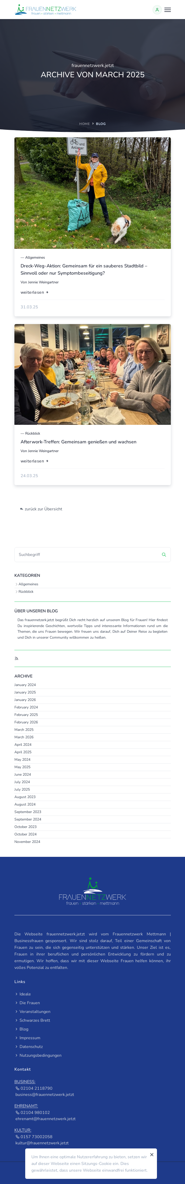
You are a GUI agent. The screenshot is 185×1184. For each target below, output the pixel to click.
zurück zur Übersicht (41, 509)
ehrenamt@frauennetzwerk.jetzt (45, 1119)
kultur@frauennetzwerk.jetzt (42, 1143)
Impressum (27, 1038)
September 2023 (27, 811)
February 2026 (26, 722)
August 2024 (25, 804)
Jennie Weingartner (43, 282)
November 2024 (27, 841)
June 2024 (22, 774)
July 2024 (22, 782)
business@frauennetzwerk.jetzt (44, 1094)
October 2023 (25, 826)
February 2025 (26, 714)
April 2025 (22, 752)
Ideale (22, 994)
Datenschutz (28, 1047)
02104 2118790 (33, 1088)
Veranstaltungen (32, 1011)
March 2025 (23, 729)
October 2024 (25, 834)
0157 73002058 (33, 1137)
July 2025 (22, 789)
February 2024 (26, 707)
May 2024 (22, 759)
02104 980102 (32, 1112)
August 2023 (25, 796)
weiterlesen (35, 292)
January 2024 (25, 684)
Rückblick (26, 591)
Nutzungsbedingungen (37, 1055)
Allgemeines (28, 584)
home (84, 124)
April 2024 (22, 744)
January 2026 (25, 699)
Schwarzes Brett (32, 1020)
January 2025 (25, 692)
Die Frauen (27, 1003)
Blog (21, 1029)
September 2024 (27, 819)
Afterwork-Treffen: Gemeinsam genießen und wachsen (78, 442)
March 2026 (23, 737)
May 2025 (22, 767)
